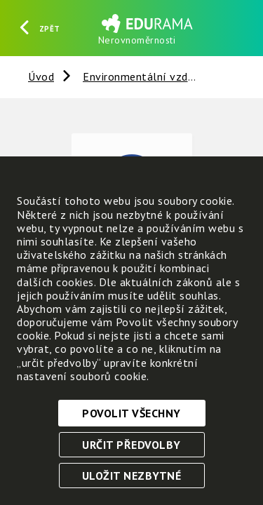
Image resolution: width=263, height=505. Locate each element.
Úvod (41, 76)
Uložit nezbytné (132, 476)
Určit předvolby (131, 445)
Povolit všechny (131, 413)
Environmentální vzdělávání (154, 76)
